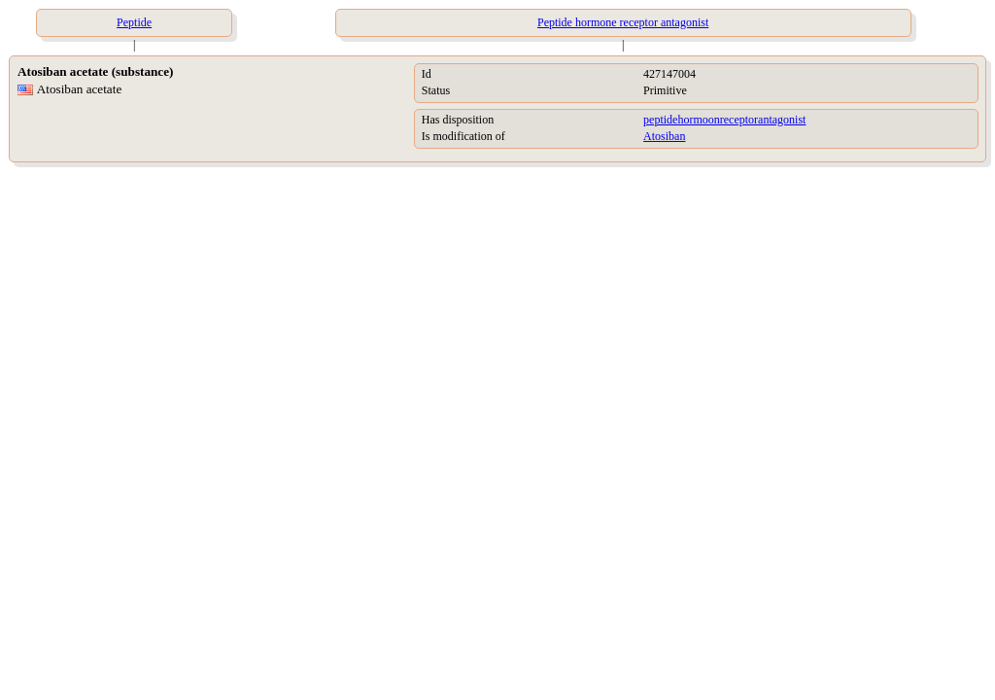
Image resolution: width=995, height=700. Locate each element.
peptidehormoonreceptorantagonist (724, 119)
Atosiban (664, 136)
